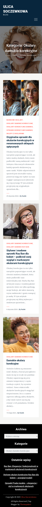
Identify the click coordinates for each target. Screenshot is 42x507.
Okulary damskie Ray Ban (17, 247)
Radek (24, 196)
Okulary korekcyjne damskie (19, 127)
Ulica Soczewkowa (28, 497)
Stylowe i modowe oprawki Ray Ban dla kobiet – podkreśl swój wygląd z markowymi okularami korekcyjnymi (19, 257)
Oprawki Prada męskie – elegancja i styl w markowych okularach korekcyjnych (21, 486)
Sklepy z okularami (15, 133)
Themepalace (25, 504)
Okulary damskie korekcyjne (19, 123)
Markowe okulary (14, 120)
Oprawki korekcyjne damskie (19, 130)
